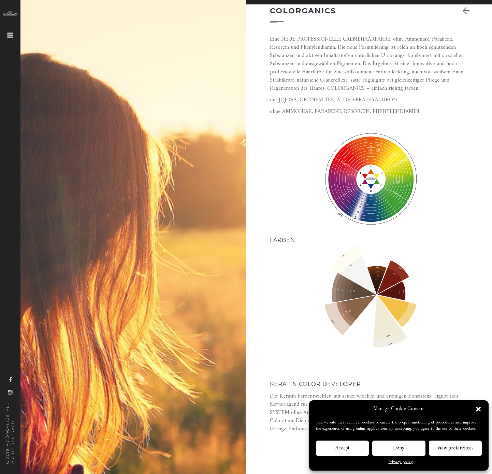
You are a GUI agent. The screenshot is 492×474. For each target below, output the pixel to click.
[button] (478, 409)
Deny (398, 448)
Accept (342, 448)
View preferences (455, 448)
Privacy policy (401, 462)
